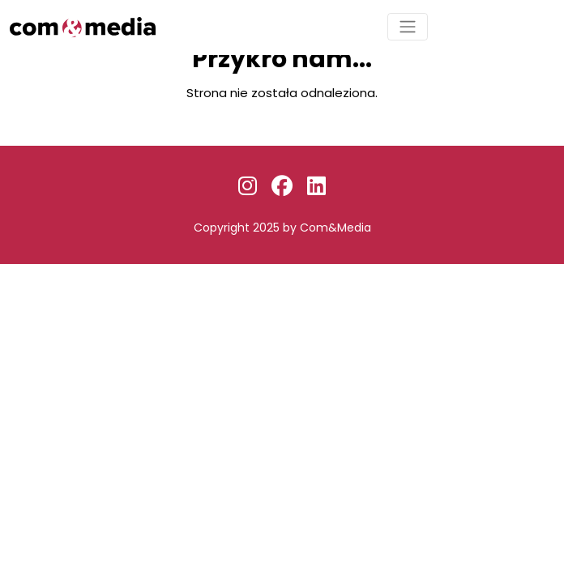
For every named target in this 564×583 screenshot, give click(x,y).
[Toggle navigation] (407, 26)
